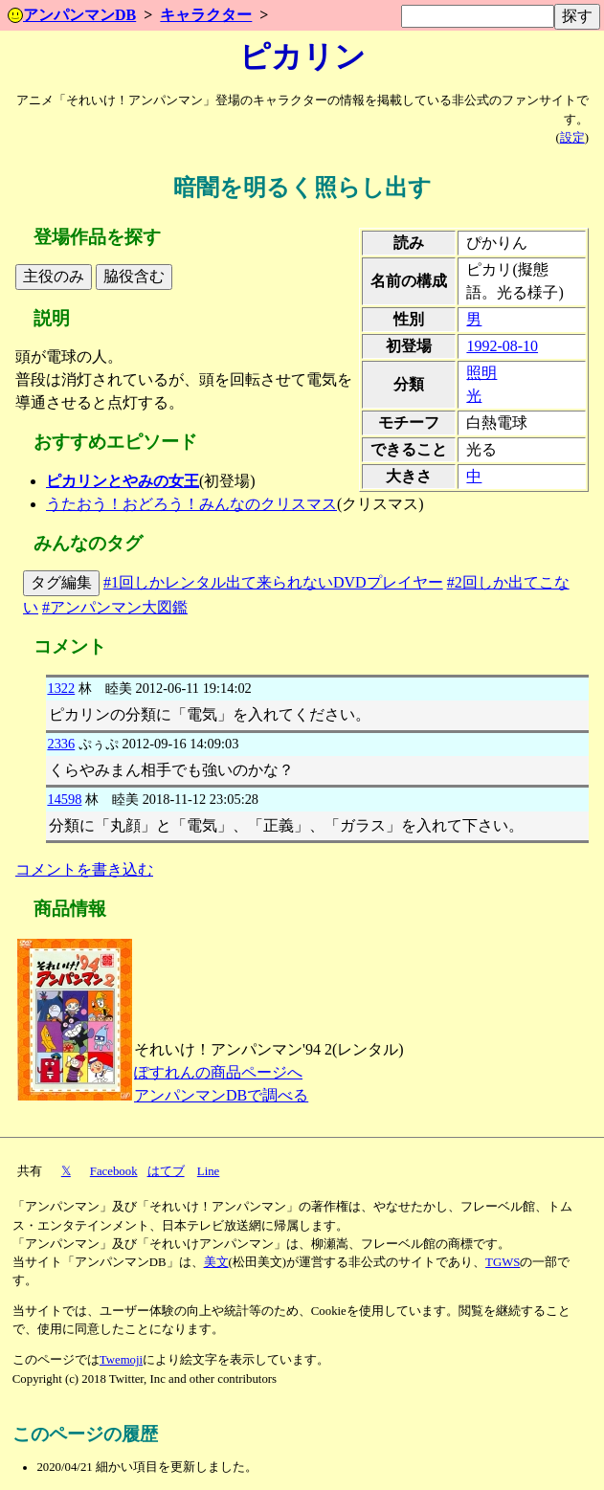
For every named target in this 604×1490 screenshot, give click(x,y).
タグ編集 (61, 582)
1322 (61, 688)
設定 (572, 138)
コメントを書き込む (84, 869)
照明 (481, 373)
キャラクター (206, 15)
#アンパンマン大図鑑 (115, 607)
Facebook (114, 1171)
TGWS (502, 1262)
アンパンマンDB (72, 15)
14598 (64, 799)
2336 (61, 743)
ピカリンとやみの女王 (122, 481)
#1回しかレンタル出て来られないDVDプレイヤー (273, 582)
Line (208, 1171)
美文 (216, 1262)
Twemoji (121, 1360)
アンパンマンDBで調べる (221, 1095)
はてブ (166, 1171)
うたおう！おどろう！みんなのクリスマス (191, 504)
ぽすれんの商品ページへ (218, 1072)
